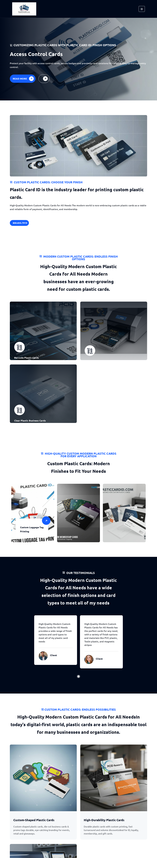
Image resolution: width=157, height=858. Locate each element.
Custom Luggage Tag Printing (32, 529)
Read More (24, 78)
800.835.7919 (20, 222)
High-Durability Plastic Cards (104, 821)
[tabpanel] (55, 640)
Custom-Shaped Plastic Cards (33, 821)
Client (53, 655)
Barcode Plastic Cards (26, 357)
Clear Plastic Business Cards (30, 420)
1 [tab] (78, 677)
